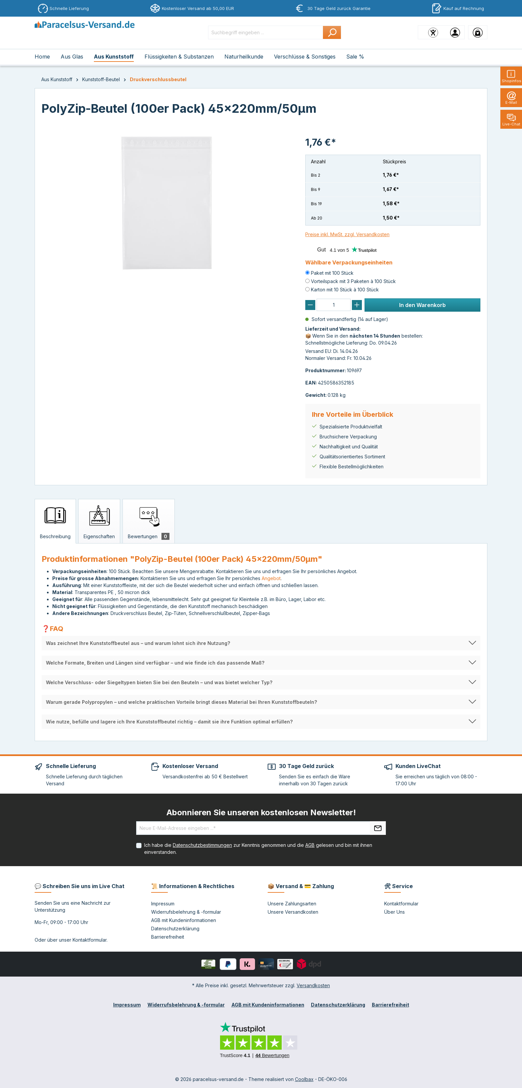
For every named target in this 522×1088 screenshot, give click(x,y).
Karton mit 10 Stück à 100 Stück (345, 289)
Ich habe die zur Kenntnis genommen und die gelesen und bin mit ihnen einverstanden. (258, 848)
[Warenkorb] (477, 32)
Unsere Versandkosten (293, 912)
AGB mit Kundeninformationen (183, 920)
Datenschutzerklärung (175, 928)
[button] (261, 643)
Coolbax (304, 1079)
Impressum (162, 903)
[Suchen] (332, 32)
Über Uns (394, 912)
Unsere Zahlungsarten (292, 903)
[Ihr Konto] (455, 32)
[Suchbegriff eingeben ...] (265, 32)
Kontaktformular (90, 940)
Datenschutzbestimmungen (202, 845)
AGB (310, 845)
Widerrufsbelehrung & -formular (186, 912)
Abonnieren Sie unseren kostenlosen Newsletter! (261, 812)
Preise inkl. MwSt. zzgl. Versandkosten (347, 234)
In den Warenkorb (422, 305)
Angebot (271, 578)
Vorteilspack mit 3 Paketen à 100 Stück (353, 281)
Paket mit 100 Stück (332, 273)
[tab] (55, 521)
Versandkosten (313, 985)
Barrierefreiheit (167, 937)
